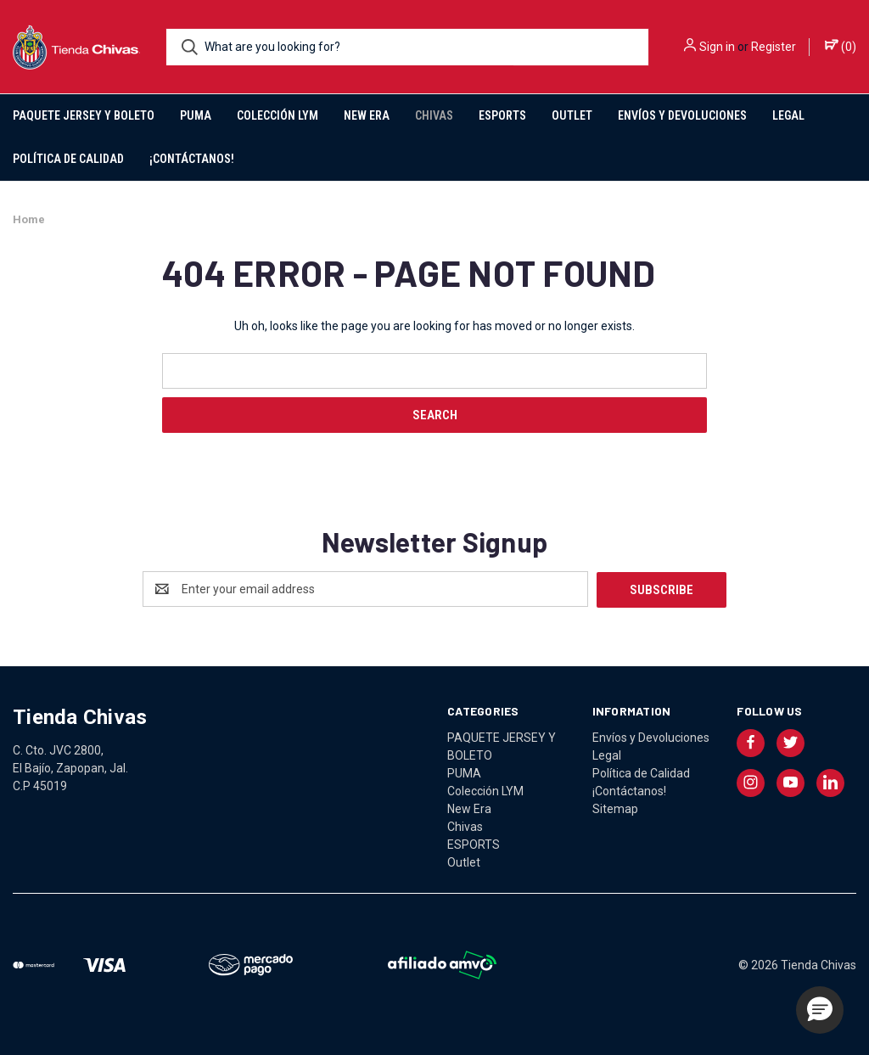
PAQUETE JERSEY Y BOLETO (83, 115)
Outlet (572, 115)
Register (773, 46)
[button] (820, 1010)
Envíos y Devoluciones (682, 115)
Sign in (717, 46)
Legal (788, 115)
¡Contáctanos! (191, 159)
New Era (367, 115)
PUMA (195, 115)
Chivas (434, 115)
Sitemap (615, 808)
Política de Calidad (68, 159)
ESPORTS (502, 115)
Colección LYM (277, 115)
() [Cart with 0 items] (840, 45)
